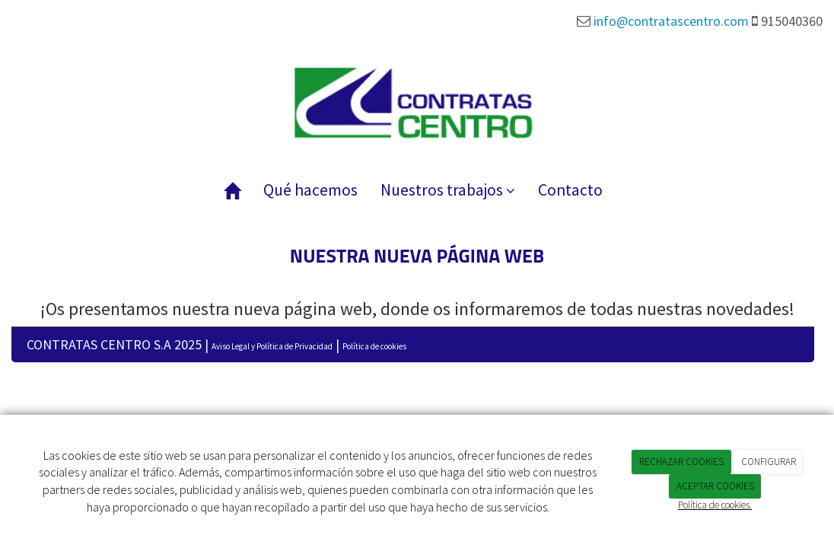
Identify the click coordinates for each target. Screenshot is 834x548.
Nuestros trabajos (447, 190)
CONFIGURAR (768, 461)
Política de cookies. (715, 505)
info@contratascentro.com (671, 21)
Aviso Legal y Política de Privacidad (272, 346)
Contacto (570, 190)
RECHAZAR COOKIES (681, 461)
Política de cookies (374, 346)
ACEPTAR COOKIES (715, 486)
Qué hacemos (310, 190)
